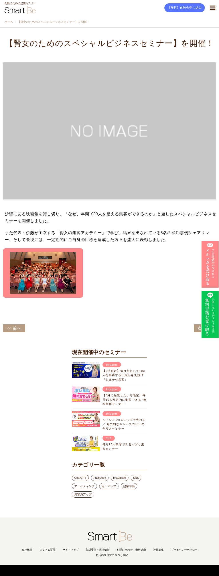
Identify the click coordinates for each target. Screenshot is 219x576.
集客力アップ (83, 494)
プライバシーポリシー (184, 549)
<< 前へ (14, 328)
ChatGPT (80, 477)
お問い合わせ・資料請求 (131, 549)
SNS (136, 477)
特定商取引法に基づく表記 (112, 555)
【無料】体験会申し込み (185, 7)
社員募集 (158, 549)
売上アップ (109, 486)
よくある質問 (47, 549)
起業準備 (129, 486)
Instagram (119, 477)
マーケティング (84, 486)
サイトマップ (71, 549)
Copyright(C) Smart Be (99, 570)
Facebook (99, 477)
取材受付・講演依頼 (98, 549)
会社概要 (27, 549)
